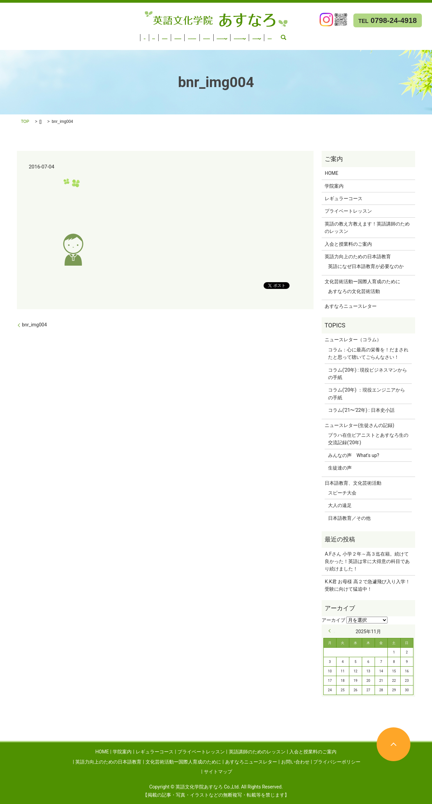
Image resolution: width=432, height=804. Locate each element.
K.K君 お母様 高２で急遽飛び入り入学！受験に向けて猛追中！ (367, 585)
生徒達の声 (340, 468)
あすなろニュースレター (119, 44)
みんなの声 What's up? (353, 455)
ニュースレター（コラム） (353, 339)
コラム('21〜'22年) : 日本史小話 (361, 410)
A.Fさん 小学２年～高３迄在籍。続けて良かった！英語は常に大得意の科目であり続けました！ (367, 561)
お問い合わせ (173, 44)
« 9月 (331, 631)
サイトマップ (218, 771)
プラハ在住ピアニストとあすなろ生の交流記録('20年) (368, 438)
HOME (10, 35)
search (199, 44)
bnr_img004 (34, 324)
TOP (25, 121)
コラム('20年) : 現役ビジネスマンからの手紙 (367, 373)
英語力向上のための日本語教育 (300, 35)
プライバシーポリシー (336, 762)
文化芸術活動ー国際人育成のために (41, 44)
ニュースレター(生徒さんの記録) (359, 425)
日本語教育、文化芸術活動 (353, 483)
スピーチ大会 (342, 492)
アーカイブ (333, 620)
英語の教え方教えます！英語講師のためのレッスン (367, 227)
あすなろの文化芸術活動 (354, 291)
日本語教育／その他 (349, 518)
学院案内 (33, 35)
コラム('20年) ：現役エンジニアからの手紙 (366, 393)
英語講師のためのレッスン (177, 35)
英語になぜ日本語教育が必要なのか (366, 266)
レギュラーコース (69, 35)
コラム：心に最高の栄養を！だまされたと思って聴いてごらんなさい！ (368, 353)
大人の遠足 (340, 505)
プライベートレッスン (118, 35)
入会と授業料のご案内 (236, 35)
